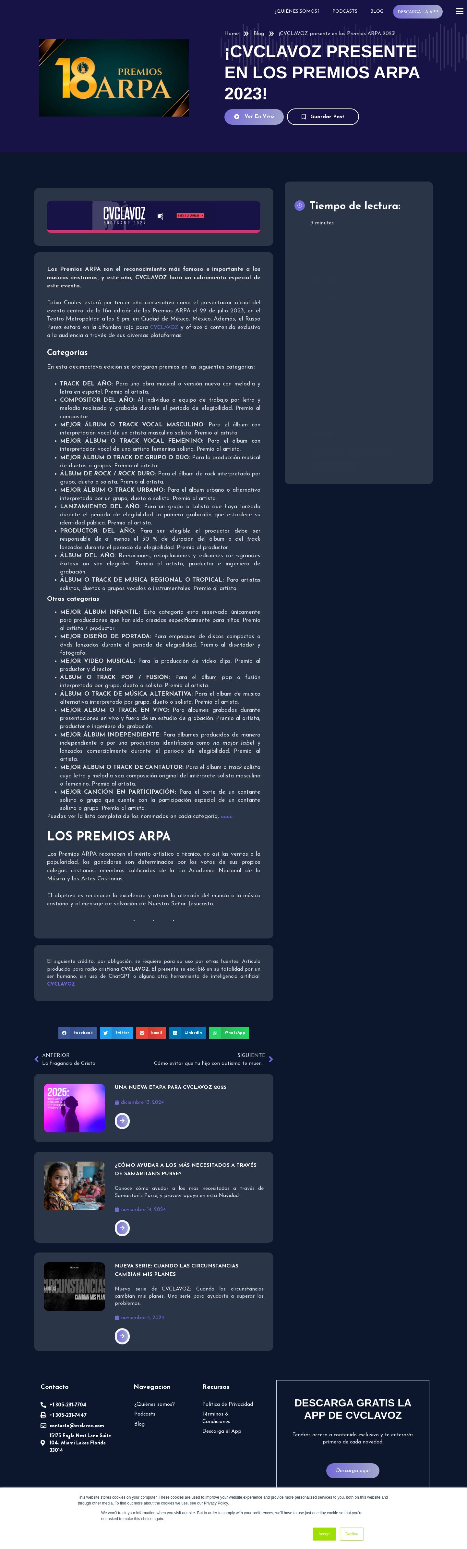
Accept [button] (324, 1534)
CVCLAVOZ (164, 327)
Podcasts (344, 11)
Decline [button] (351, 1534)
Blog (376, 11)
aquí (226, 816)
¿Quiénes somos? (297, 11)
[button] (77, 1033)
